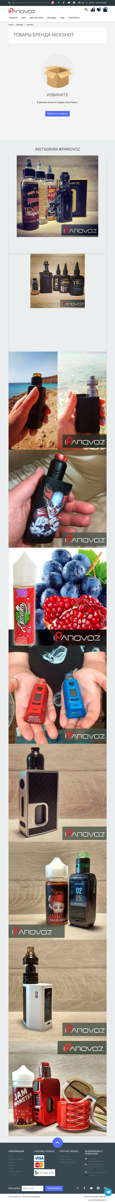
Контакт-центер (15, 1171)
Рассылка (14, 1188)
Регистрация (101, 3)
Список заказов (66, 1159)
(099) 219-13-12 (30, 3)
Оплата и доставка (16, 1159)
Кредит (11, 1162)
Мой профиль (65, 1156)
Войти (91, 3)
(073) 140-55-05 (43, 3)
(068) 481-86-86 (18, 3)
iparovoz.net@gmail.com (97, 1172)
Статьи (11, 1168)
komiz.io (103, 1200)
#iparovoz (69, 149)
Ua (87, 3)
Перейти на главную (57, 113)
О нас (11, 1156)
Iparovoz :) (18, 1197)
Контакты (12, 1174)
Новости (12, 1165)
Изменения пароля (67, 1162)
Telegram (90, 1175)
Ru (83, 3)
